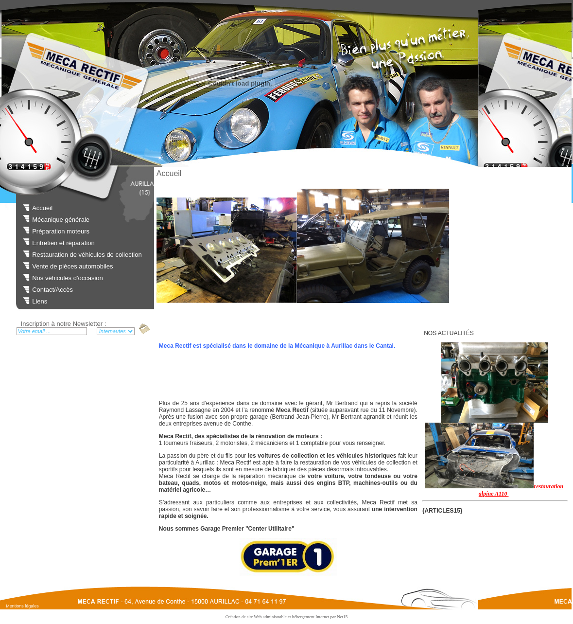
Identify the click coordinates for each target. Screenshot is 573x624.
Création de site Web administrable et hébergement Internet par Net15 (287, 616)
